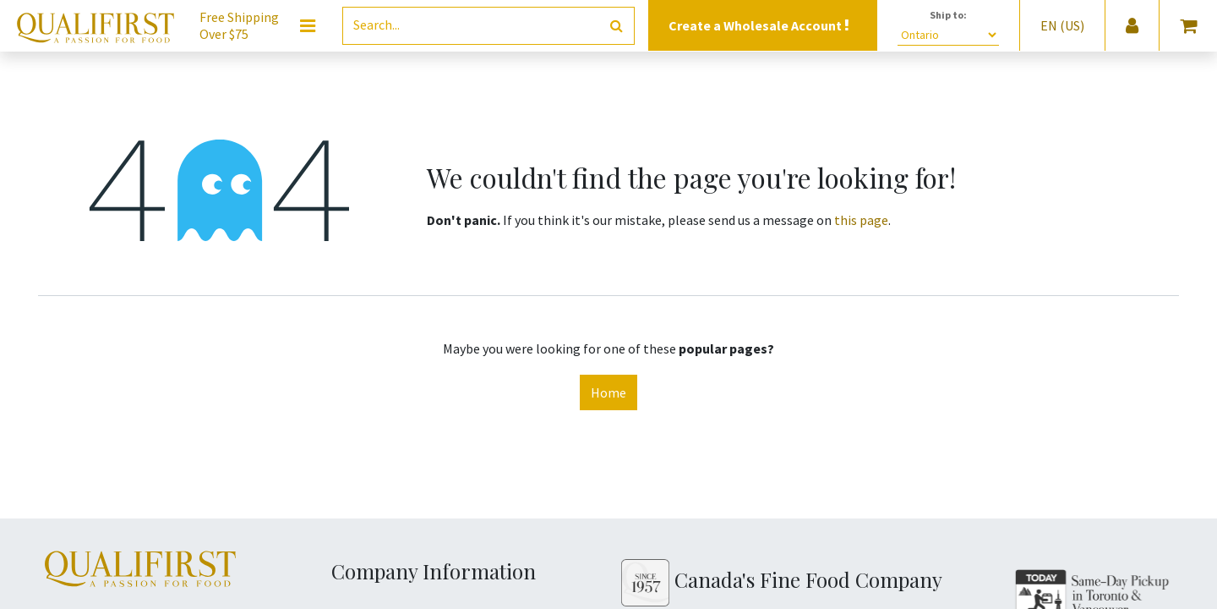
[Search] (616, 26)
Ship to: (948, 14)
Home (608, 392)
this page (861, 219)
